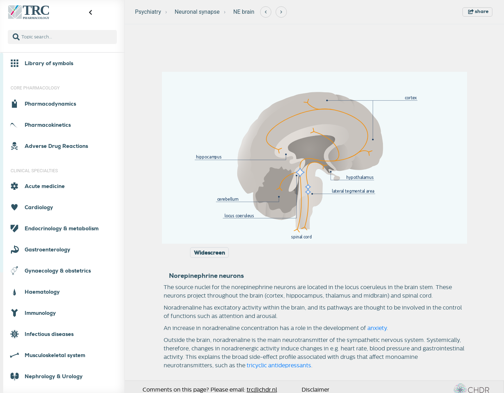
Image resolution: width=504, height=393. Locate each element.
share (478, 11)
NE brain (243, 11)
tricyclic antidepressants (279, 365)
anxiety (377, 328)
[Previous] (265, 12)
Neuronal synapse (197, 11)
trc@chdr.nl (262, 390)
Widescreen (209, 252)
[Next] (281, 12)
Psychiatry (148, 11)
